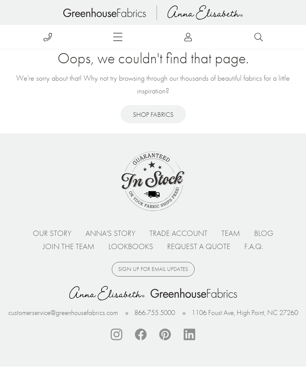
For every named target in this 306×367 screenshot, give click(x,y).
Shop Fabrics (153, 114)
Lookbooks (130, 246)
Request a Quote (198, 246)
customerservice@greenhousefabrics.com (63, 312)
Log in (188, 37)
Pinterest (165, 334)
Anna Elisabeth (205, 12)
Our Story (52, 233)
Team (230, 233)
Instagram (116, 334)
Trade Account (178, 233)
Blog (263, 233)
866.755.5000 (154, 312)
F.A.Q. (253, 246)
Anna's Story (110, 233)
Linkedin (189, 334)
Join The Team (68, 246)
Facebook (141, 334)
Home (104, 12)
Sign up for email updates (153, 269)
